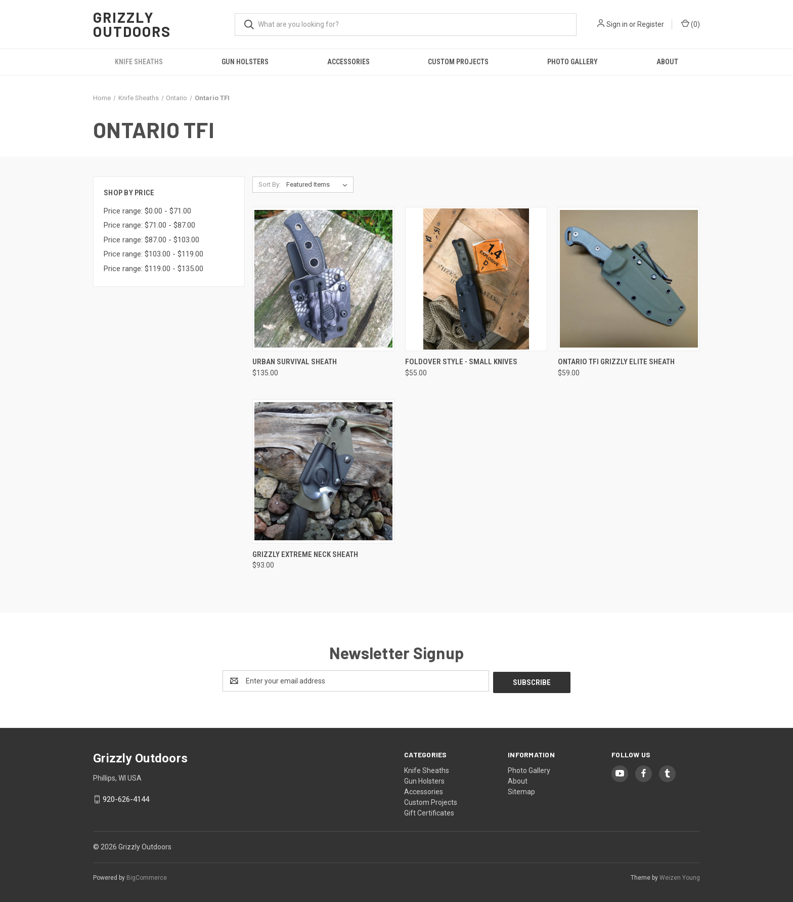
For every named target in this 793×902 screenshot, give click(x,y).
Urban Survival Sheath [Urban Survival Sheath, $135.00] (294, 361)
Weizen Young (679, 876)
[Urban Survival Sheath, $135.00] (323, 279)
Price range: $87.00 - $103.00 (151, 239)
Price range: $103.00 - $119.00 (153, 254)
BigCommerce (146, 876)
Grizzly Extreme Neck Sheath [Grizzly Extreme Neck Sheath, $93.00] (305, 554)
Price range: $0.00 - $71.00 (147, 211)
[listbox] (319, 184)
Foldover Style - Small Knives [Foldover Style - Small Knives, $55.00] (461, 361)
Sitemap (521, 790)
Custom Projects (458, 62)
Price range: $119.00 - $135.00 (153, 268)
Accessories (348, 62)
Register (650, 24)
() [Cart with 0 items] (690, 23)
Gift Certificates (429, 811)
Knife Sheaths (139, 62)
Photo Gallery (572, 62)
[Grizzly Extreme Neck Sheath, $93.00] (323, 471)
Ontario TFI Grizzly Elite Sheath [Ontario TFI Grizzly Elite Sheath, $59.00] (616, 361)
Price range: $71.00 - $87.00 (149, 225)
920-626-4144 (126, 797)
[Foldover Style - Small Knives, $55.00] (476, 279)
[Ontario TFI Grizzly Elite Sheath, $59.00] (629, 279)
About (667, 62)
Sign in (617, 24)
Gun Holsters (245, 62)
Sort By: (269, 184)
